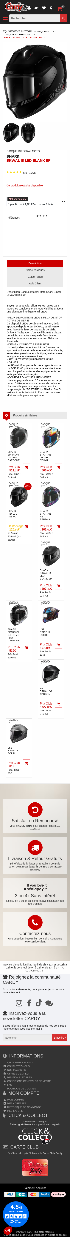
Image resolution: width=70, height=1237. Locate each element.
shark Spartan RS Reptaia (45, 515)
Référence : (13, 217)
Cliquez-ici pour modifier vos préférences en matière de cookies (34, 1235)
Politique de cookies (21, 1088)
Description (34, 263)
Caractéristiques (35, 270)
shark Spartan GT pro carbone (14, 456)
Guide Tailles (35, 276)
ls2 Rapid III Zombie (45, 632)
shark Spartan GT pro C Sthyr (46, 456)
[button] (7, 1230)
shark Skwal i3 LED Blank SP (46, 574)
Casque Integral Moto (19, 34)
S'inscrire (60, 1037)
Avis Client (35, 283)
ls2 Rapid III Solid (13, 750)
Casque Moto (44, 31)
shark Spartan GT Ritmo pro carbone (14, 635)
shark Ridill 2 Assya (12, 514)
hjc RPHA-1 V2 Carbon (46, 691)
